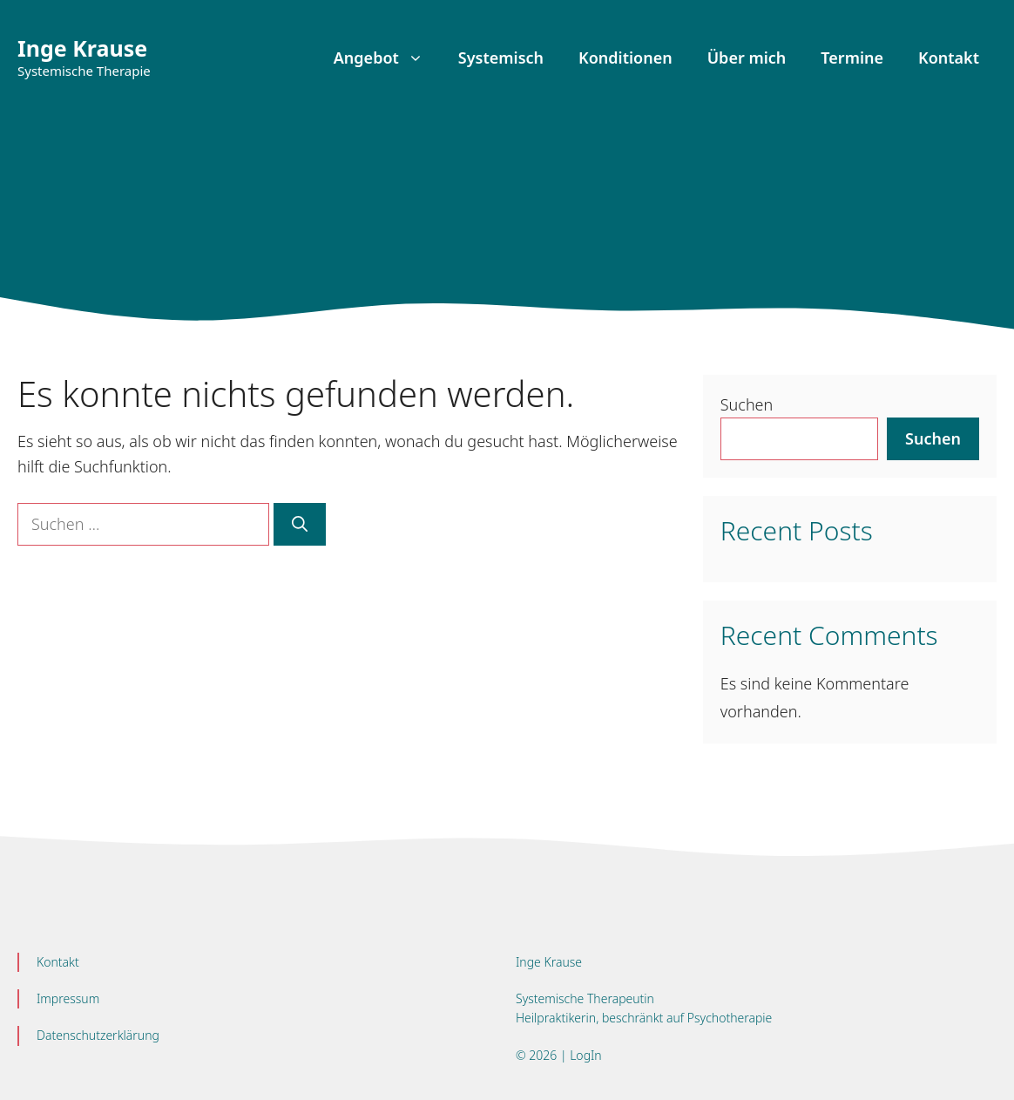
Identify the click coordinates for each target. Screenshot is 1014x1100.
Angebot (387, 57)
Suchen (746, 404)
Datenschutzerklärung (98, 1035)
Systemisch (501, 57)
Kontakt (948, 57)
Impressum (68, 998)
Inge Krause (82, 48)
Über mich (747, 57)
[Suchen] (300, 524)
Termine (852, 57)
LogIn (584, 1055)
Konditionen (625, 57)
